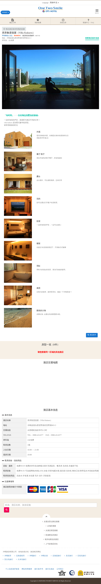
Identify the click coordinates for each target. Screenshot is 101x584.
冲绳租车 (7, 556)
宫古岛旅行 (8, 559)
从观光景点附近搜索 (51, 522)
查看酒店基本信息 (92, 38)
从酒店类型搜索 (52, 530)
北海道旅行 (56, 556)
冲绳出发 (44, 556)
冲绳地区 (5, 12)
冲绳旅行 (32, 556)
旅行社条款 (49, 569)
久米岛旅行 (22, 559)
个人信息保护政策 (12, 569)
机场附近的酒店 (52, 535)
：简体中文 (50, 3)
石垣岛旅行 (81, 556)
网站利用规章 (27, 569)
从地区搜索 (51, 526)
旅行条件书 (38, 569)
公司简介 (60, 569)
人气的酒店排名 (52, 544)
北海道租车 (20, 556)
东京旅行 (69, 556)
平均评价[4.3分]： (8, 35)
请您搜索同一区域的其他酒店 (51, 352)
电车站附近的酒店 (52, 539)
